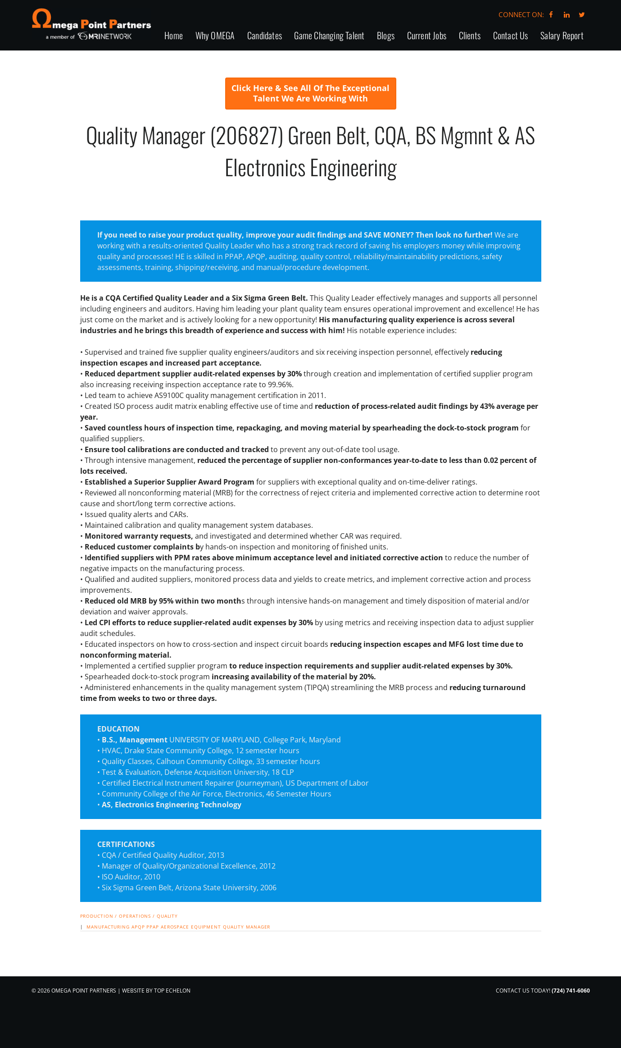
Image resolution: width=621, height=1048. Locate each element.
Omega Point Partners (96, 26)
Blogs (385, 74)
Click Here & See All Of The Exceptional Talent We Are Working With (310, 132)
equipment (206, 966)
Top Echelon (172, 1030)
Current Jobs (426, 74)
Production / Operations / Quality (129, 955)
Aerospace (175, 966)
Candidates (264, 74)
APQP (138, 966)
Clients (469, 74)
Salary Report (562, 74)
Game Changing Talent (329, 74)
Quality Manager (247, 966)
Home (173, 74)
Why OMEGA (215, 74)
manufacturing (108, 966)
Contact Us (510, 74)
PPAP (152, 966)
